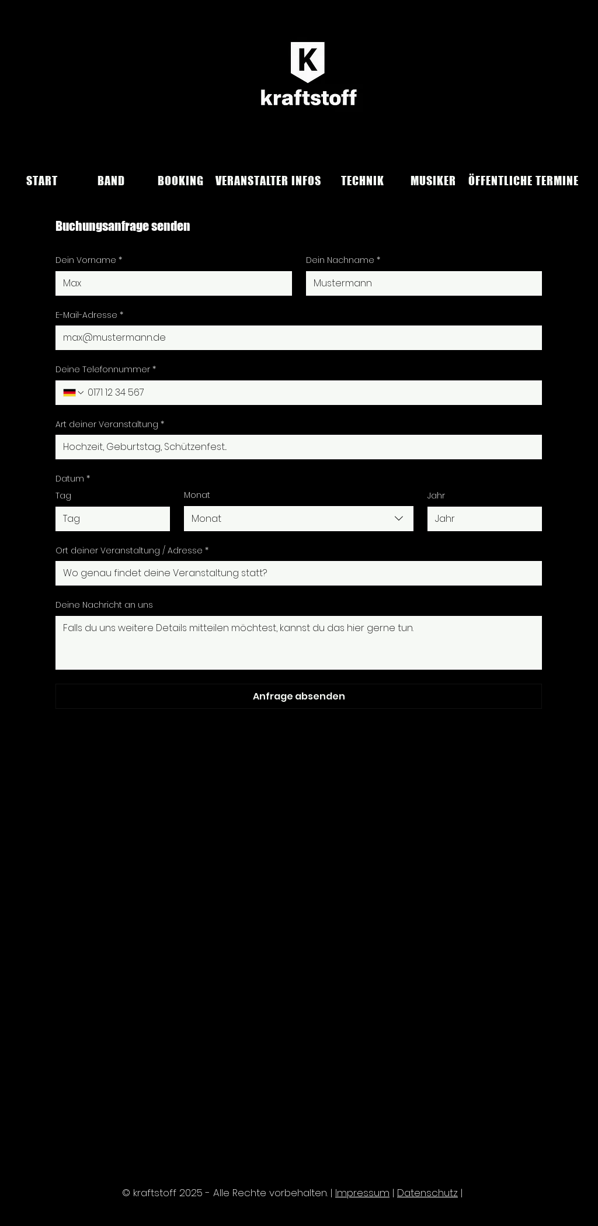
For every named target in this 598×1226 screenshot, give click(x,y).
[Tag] (109, 519)
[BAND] (111, 180)
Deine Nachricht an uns (104, 605)
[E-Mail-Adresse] (295, 337)
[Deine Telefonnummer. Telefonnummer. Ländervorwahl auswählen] (74, 392)
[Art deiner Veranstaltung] (295, 447)
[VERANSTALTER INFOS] (268, 180)
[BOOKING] (180, 180)
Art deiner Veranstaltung (109, 425)
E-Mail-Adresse (89, 315)
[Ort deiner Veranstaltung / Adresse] (295, 573)
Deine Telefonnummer (105, 370)
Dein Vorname (88, 260)
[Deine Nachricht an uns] (298, 642)
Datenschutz (427, 1193)
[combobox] (298, 518)
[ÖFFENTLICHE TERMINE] (523, 180)
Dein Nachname (343, 260)
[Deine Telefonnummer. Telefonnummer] (309, 392)
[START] (42, 180)
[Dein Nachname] (421, 283)
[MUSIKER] (433, 180)
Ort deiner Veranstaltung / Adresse (131, 551)
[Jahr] (481, 519)
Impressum (362, 1193)
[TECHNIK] (362, 180)
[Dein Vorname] (170, 283)
